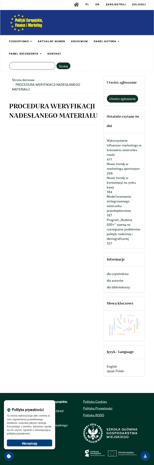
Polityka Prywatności (97, 408)
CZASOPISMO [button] (20, 41)
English (112, 366)
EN (97, 4)
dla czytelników (118, 274)
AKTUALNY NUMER (51, 41)
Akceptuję (29, 443)
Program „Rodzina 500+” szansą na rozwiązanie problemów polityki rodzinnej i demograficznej (123, 229)
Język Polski (115, 371)
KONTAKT (54, 53)
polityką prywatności (18, 433)
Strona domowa (23, 80)
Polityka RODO (93, 415)
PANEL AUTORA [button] (106, 41)
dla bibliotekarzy (118, 287)
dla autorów (115, 280)
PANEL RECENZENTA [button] (25, 53)
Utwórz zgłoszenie (122, 99)
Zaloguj (139, 4)
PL (87, 4)
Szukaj (63, 66)
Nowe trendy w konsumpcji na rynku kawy (121, 182)
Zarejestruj (116, 4)
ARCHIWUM (79, 41)
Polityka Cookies (95, 402)
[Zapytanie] (32, 66)
